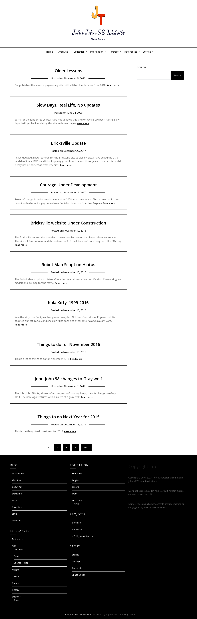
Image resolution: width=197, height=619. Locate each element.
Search (141, 67)
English (75, 480)
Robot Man (77, 568)
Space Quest (78, 574)
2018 (76, 503)
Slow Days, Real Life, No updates (68, 105)
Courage (76, 561)
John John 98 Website (98, 32)
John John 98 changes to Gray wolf (68, 378)
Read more (113, 85)
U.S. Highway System (82, 536)
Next (86, 447)
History (15, 589)
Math (74, 493)
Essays (75, 486)
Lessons (76, 500)
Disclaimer (17, 493)
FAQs (14, 500)
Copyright (17, 486)
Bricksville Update (68, 143)
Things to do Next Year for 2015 (68, 416)
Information (96, 51)
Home (49, 51)
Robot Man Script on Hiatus (68, 264)
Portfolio (114, 51)
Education (79, 51)
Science (16, 596)
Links (14, 513)
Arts (14, 545)
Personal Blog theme (124, 614)
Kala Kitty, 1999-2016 (68, 302)
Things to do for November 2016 (68, 344)
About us (16, 480)
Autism (15, 569)
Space (17, 600)
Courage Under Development (68, 184)
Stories (147, 51)
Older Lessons (68, 70)
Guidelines (17, 507)
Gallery (15, 576)
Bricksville (77, 529)
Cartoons (18, 549)
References (130, 51)
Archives (63, 51)
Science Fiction (21, 562)
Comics (17, 556)
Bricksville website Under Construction (68, 223)
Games (15, 583)
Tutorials (16, 520)
